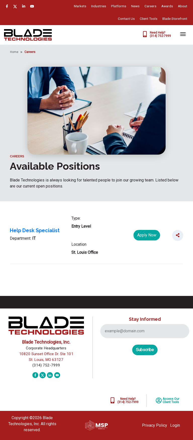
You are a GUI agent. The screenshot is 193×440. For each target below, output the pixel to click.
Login (175, 425)
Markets (80, 6)
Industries (98, 6)
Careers (150, 6)
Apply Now (146, 235)
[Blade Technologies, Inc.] (28, 34)
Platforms (118, 6)
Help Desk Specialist (35, 230)
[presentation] (138, 378)
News (135, 6)
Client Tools (148, 19)
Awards (167, 6)
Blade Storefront (174, 19)
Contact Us (126, 19)
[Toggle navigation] (183, 34)
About (182, 6)
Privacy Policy (154, 425)
